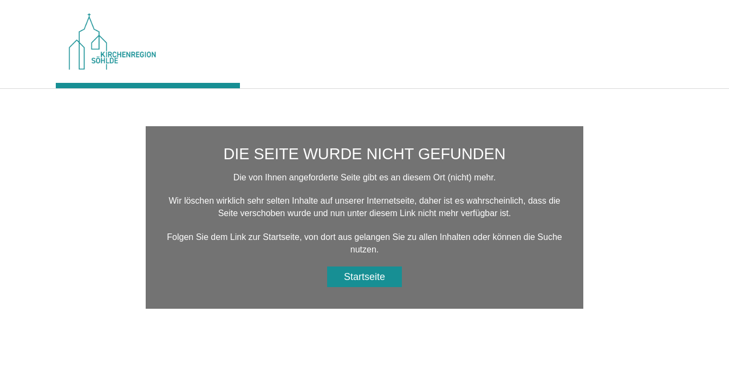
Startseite (364, 276)
